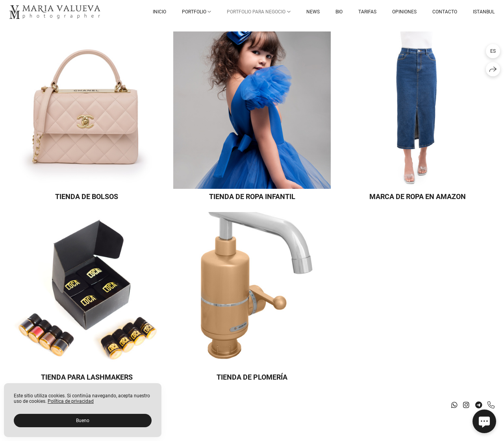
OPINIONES (404, 12)
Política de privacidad (71, 401)
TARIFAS (367, 12)
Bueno (82, 420)
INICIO (159, 12)
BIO (339, 12)
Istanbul (484, 12)
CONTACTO (444, 12)
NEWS (313, 12)
